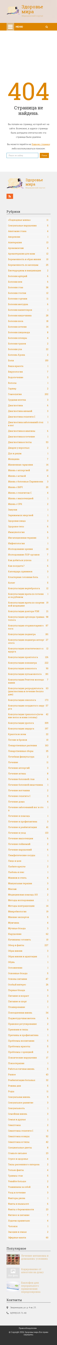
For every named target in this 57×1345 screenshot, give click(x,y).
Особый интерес (28, 984)
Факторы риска (28, 1198)
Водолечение (28, 377)
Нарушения (28, 934)
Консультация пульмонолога (28, 674)
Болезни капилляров (28, 309)
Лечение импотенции (28, 838)
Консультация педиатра (28, 634)
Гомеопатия (28, 394)
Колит (28, 582)
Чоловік (28, 1226)
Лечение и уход (28, 832)
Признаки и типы (28, 1029)
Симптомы (28, 1125)
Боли (28, 360)
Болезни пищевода (28, 332)
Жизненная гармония (28, 464)
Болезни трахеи (28, 343)
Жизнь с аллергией (28, 470)
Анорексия (28, 236)
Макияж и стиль (28, 877)
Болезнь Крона (28, 354)
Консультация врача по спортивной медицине (28, 604)
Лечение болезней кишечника (28, 784)
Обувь (28, 962)
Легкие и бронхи (28, 739)
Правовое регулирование (28, 1023)
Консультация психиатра (28, 662)
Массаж (28, 889)
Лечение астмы (28, 773)
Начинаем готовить (28, 939)
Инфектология (28, 543)
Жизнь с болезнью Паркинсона (28, 481)
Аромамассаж (28, 248)
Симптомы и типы (28, 1142)
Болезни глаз (28, 287)
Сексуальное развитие (28, 1102)
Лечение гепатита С (28, 796)
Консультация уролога (28, 723)
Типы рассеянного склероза (28, 1164)
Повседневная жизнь (28, 1012)
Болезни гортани (28, 298)
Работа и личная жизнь (28, 1068)
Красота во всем (28, 734)
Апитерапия (28, 242)
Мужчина (28, 922)
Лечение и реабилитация (28, 827)
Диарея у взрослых (28, 447)
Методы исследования (28, 900)
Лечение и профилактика (28, 821)
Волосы (28, 383)
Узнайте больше (28, 1181)
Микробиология (28, 911)
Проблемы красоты (28, 1046)
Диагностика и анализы (28, 431)
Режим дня (28, 1085)
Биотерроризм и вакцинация (28, 270)
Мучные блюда (28, 928)
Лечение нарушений (28, 849)
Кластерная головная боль (28, 577)
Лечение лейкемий (28, 844)
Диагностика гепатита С (28, 416)
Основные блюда (28, 973)
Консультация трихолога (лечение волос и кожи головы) (28, 716)
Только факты (28, 1170)
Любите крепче (28, 866)
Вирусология (28, 371)
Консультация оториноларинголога (28, 627)
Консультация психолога (28, 668)
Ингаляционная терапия (28, 537)
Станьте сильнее (28, 1153)
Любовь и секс (28, 872)
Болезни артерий (28, 276)
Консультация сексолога (28, 700)
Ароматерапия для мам (28, 253)
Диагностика (28, 405)
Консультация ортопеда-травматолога (28, 618)
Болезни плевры (28, 338)
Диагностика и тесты (28, 442)
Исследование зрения (28, 549)
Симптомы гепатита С (28, 1130)
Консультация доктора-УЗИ (28, 611)
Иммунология (28, 532)
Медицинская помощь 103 (28, 894)
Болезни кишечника (28, 315)
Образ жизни (28, 950)
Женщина (28, 459)
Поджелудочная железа (28, 1018)
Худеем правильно (28, 1220)
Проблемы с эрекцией (28, 1052)
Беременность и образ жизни (28, 259)
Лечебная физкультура (28, 756)
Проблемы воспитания (28, 1040)
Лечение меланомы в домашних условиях (34, 1257)
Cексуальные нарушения (28, 225)
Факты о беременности (28, 1209)
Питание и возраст (28, 995)
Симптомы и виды (28, 1136)
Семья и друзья (28, 1119)
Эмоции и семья (28, 1231)
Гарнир (28, 388)
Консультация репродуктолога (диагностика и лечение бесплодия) (28, 691)
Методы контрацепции (28, 905)
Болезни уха (28, 349)
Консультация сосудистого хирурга (28, 707)
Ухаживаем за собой (28, 1187)
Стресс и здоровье (28, 1158)
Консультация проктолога (28, 657)
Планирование (28, 1007)
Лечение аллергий (28, 768)
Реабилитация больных (28, 1080)
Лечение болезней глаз (28, 779)
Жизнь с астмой (28, 476)
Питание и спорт (28, 1001)
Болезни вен (28, 281)
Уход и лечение (28, 1192)
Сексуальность (28, 1108)
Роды (28, 1091)
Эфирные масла (28, 1237)
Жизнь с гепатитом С (28, 492)
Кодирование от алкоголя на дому (32, 1271)
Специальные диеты (28, 1147)
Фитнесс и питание (28, 1215)
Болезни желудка (28, 304)
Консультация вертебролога (28, 588)
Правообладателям (28, 1328)
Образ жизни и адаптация (28, 956)
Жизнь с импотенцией (28, 498)
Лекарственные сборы (28, 751)
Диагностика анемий (28, 411)
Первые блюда (28, 990)
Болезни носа (28, 321)
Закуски (28, 509)
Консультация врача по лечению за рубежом (28, 595)
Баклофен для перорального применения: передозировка (30, 1287)
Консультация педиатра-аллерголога (28, 641)
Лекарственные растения (28, 745)
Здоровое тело (28, 526)
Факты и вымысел (28, 1203)
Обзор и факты (28, 945)
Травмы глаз (28, 1175)
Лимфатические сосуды (28, 855)
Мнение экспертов (28, 917)
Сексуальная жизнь (28, 1097)
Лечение (28, 762)
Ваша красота (28, 366)
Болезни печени (28, 326)
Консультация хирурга (28, 728)
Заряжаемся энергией (28, 515)
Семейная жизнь (28, 1113)
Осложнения (28, 967)
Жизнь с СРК (28, 504)
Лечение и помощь (28, 816)
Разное (28, 1074)
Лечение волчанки (28, 790)
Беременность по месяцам (28, 264)
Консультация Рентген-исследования (28, 681)
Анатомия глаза (28, 231)
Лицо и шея (28, 860)
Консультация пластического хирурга (28, 650)
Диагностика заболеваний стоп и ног (28, 424)
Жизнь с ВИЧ (28, 487)
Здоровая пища (28, 520)
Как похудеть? (28, 565)
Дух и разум (28, 453)
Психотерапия (28, 1063)
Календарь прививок (28, 571)
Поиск (44, 155)
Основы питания (28, 979)
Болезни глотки (28, 293)
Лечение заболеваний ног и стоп (28, 809)
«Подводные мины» (28, 220)
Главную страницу (41, 144)
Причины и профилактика (28, 1035)
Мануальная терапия (28, 883)
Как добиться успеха (28, 560)
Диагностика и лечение (28, 436)
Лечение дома (28, 801)
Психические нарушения (28, 1057)
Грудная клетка (28, 399)
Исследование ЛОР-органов (28, 554)
